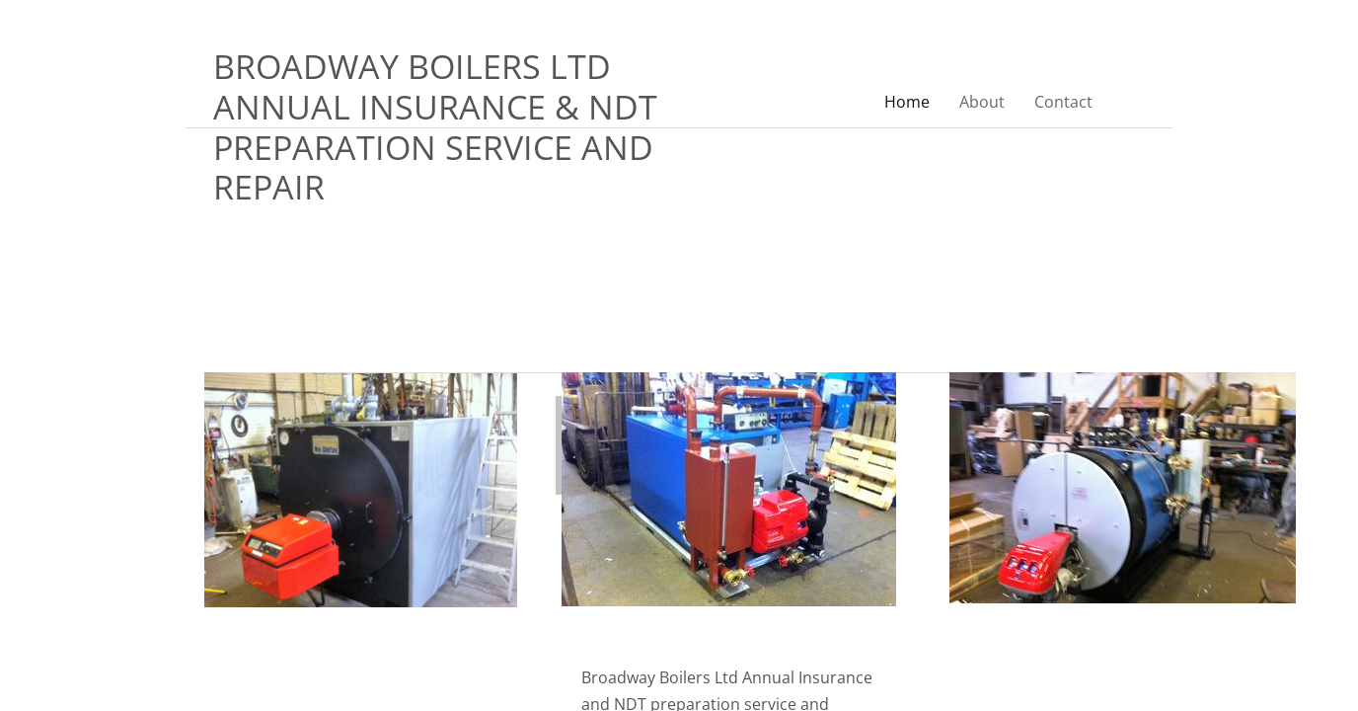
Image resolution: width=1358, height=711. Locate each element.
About (982, 102)
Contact (1063, 102)
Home (907, 102)
